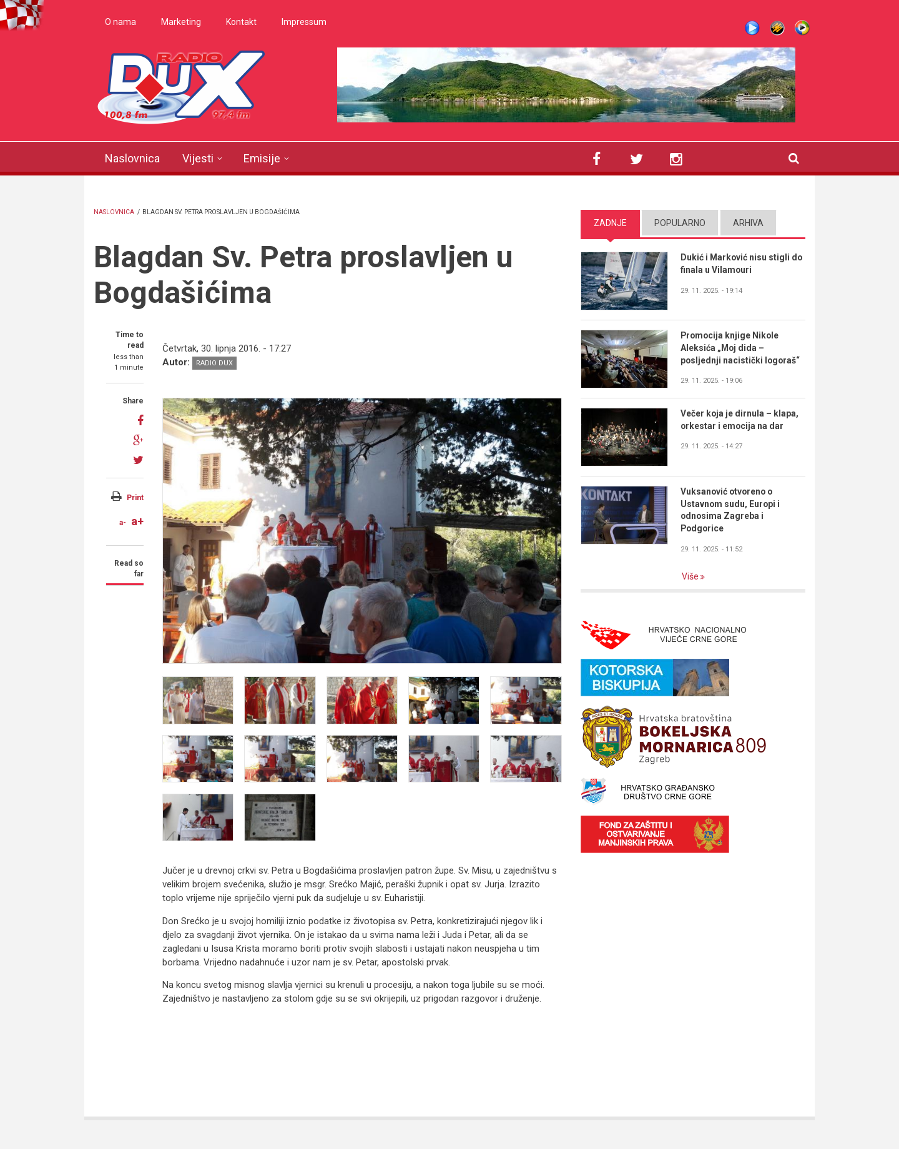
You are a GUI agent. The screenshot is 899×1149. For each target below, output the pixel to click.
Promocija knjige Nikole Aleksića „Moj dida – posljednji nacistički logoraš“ (741, 347)
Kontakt (241, 22)
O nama (120, 22)
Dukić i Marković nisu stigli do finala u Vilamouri (742, 263)
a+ (137, 521)
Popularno (679, 223)
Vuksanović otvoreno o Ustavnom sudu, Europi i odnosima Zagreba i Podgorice (730, 510)
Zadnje (610, 223)
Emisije (261, 158)
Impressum (304, 22)
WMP (802, 28)
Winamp (777, 28)
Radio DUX (214, 363)
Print (135, 497)
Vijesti (198, 158)
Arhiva (748, 223)
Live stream (752, 28)
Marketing (181, 22)
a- (122, 522)
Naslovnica (132, 158)
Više (691, 576)
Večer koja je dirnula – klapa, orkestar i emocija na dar (739, 419)
